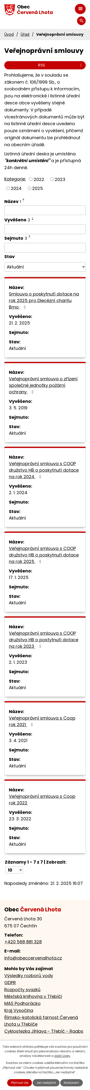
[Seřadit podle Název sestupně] (23, 201)
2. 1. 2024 (18, 493)
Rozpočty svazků (22, 990)
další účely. (62, 1056)
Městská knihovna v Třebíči (33, 996)
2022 (39, 179)
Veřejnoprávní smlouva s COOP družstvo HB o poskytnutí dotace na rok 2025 (44, 554)
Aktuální (17, 348)
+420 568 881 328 (23, 942)
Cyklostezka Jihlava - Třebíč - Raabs (43, 1031)
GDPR (10, 983)
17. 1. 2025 (19, 577)
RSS (60, 65)
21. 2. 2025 (19, 323)
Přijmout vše (19, 1083)
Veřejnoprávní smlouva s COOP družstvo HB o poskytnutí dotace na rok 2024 (44, 470)
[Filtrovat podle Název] (45, 210)
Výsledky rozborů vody (28, 976)
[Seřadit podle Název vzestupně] (23, 199)
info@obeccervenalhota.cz (33, 958)
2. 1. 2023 (18, 662)
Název (12, 201)
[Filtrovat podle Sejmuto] (45, 248)
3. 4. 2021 (18, 740)
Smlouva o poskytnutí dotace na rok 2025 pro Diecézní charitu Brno (44, 300)
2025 (37, 188)
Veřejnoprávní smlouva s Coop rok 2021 (42, 721)
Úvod (9, 34)
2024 (16, 188)
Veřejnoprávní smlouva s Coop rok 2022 (42, 799)
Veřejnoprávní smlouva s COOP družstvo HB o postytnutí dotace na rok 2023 (43, 639)
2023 (60, 179)
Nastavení (71, 1083)
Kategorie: (15, 179)
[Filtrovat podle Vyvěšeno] (45, 229)
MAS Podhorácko (22, 1003)
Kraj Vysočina (18, 1010)
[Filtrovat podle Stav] (45, 267)
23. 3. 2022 (20, 819)
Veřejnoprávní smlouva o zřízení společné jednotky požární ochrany (43, 385)
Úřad (25, 34)
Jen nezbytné (46, 1083)
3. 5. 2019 (18, 408)
